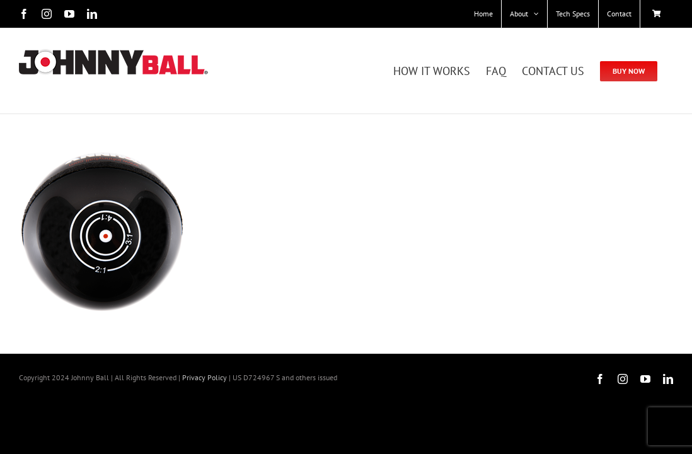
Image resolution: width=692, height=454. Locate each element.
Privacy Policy (204, 377)
